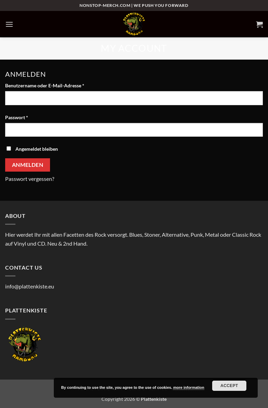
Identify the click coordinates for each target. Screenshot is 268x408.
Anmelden (28, 165)
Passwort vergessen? (29, 178)
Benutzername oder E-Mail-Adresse (57, 85)
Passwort (29, 116)
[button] (9, 24)
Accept (229, 385)
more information (188, 387)
